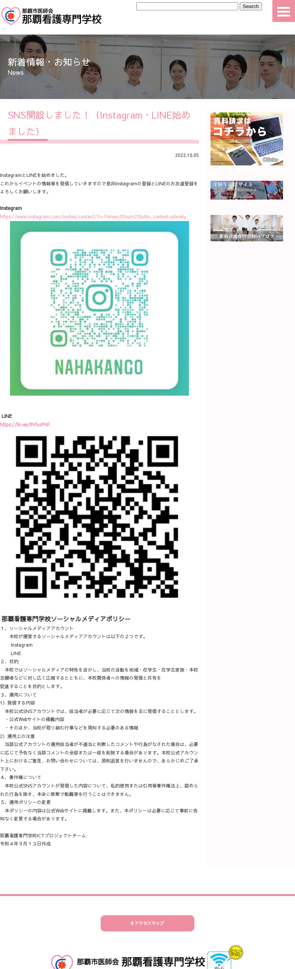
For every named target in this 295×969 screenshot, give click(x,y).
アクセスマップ (147, 923)
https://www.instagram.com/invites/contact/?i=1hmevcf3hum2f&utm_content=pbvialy (93, 216)
